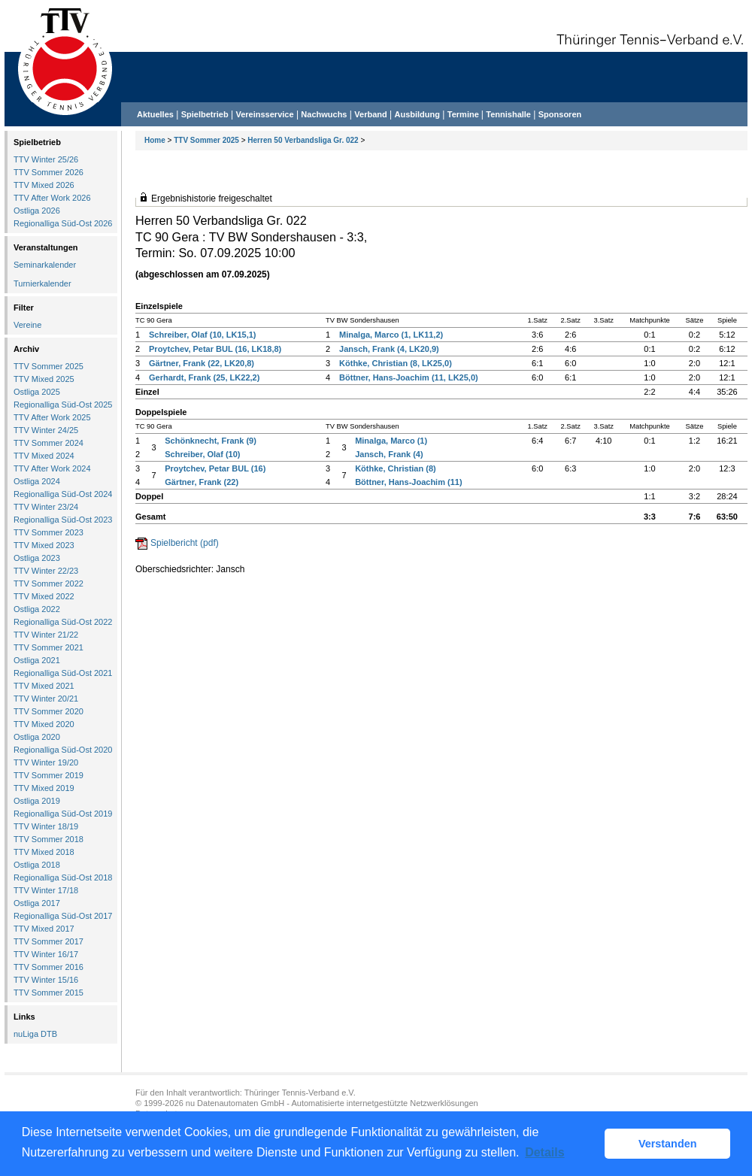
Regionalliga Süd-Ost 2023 (63, 519)
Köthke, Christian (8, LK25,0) (395, 363)
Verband (370, 114)
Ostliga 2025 (37, 391)
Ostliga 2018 (37, 864)
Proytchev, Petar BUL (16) (215, 468)
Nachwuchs (324, 114)
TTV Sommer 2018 (48, 839)
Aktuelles (155, 114)
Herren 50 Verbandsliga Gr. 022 (302, 140)
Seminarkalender (45, 264)
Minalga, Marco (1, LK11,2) (391, 334)
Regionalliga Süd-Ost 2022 (63, 621)
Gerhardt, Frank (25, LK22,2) (204, 377)
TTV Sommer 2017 (48, 941)
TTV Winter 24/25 (46, 430)
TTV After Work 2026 (52, 197)
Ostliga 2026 (37, 210)
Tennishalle (508, 114)
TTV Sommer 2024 (48, 442)
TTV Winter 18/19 (46, 826)
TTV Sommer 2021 (48, 647)
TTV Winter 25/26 (46, 159)
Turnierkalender (42, 283)
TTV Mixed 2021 (44, 685)
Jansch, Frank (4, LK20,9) (389, 348)
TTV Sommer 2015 (48, 992)
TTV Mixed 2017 (44, 928)
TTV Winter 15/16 (46, 979)
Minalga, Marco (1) (391, 440)
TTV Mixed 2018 (44, 851)
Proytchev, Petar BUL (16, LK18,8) (215, 348)
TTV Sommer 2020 (48, 711)
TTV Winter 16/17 (46, 954)
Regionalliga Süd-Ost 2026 (63, 223)
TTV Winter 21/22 (46, 634)
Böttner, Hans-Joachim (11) (408, 481)
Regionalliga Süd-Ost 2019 (63, 813)
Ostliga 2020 (37, 736)
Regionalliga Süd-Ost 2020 (63, 749)
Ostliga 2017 (37, 903)
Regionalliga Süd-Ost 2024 (63, 494)
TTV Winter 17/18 (46, 890)
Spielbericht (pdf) (184, 543)
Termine (464, 114)
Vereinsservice (264, 114)
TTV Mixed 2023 (44, 545)
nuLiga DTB (35, 1033)
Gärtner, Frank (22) (201, 481)
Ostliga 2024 (37, 481)
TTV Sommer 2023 (48, 532)
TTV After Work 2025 (52, 417)
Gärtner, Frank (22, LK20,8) (201, 363)
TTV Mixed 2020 (44, 724)
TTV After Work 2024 (52, 468)
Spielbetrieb (205, 114)
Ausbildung (418, 114)
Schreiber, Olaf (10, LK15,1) (202, 334)
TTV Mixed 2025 (44, 378)
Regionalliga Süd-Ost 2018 (63, 877)
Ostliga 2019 (37, 800)
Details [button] (544, 1152)
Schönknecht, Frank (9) (210, 440)
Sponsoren (559, 114)
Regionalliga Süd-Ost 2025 (63, 404)
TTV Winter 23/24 (46, 506)
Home (154, 140)
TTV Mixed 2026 (44, 184)
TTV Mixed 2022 (44, 596)
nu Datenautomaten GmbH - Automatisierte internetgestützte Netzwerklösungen (332, 1103)
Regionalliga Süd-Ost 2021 (63, 672)
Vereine (27, 324)
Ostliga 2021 (37, 660)
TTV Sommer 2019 (48, 775)
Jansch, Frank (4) (389, 454)
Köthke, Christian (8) (395, 468)
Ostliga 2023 (37, 557)
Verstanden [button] (667, 1144)
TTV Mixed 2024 (44, 455)
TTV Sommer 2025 (206, 140)
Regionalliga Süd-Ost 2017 (63, 915)
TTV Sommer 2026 (48, 172)
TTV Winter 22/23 (46, 570)
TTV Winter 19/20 (46, 762)
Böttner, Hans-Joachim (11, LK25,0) (408, 377)
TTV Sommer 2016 (48, 966)
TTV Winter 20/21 (46, 698)
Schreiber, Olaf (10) (202, 454)
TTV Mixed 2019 (44, 788)
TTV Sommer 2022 (48, 583)
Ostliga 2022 (37, 609)
